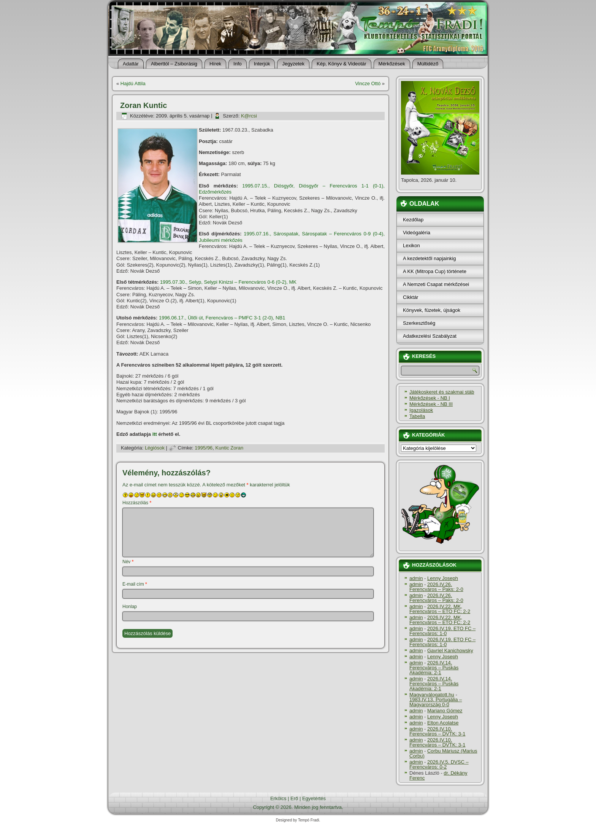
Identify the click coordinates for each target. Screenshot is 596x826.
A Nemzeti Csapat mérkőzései (436, 284)
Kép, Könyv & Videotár (341, 64)
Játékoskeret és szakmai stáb (441, 392)
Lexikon (411, 245)
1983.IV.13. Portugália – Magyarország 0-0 (435, 702)
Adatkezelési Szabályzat (430, 336)
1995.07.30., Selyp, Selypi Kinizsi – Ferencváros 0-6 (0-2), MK (228, 282)
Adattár (131, 64)
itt (154, 434)
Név (127, 561)
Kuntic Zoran (230, 448)
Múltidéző (428, 64)
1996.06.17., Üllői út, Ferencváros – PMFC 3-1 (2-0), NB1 (222, 318)
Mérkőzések (392, 64)
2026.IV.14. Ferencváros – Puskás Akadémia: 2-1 (433, 667)
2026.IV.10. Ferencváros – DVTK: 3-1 (437, 731)
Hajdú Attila (133, 83)
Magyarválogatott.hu (431, 694)
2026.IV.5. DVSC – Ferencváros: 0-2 (439, 764)
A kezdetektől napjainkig (429, 258)
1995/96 (203, 448)
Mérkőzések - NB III (431, 404)
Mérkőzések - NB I (429, 398)
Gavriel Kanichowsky (450, 650)
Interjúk (262, 64)
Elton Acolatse (442, 723)
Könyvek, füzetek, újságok (431, 310)
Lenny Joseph (442, 578)
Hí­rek (215, 64)
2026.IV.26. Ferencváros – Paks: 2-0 (436, 586)
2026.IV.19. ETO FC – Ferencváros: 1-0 (442, 631)
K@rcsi (249, 116)
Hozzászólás (136, 502)
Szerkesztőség (419, 323)
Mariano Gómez (444, 710)
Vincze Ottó (367, 83)
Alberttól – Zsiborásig (174, 64)
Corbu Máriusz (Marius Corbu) (443, 753)
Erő (294, 798)
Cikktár (410, 297)
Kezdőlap (413, 219)
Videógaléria (416, 232)
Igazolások (421, 410)
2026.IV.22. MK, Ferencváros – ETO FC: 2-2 (439, 609)
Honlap (129, 606)
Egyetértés (314, 798)
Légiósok (155, 448)
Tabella (417, 416)
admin (416, 578)
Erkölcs (278, 798)
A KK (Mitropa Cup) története (434, 271)
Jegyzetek (293, 64)
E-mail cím (134, 584)
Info (237, 64)
